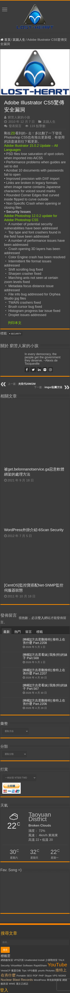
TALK (61, 900)
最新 (6, 572)
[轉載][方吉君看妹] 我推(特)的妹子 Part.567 (45, 627)
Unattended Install (34, 900)
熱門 (17, 572)
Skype (48, 916)
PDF (35, 916)
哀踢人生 (19, 39)
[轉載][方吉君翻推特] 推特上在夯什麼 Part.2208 (44, 582)
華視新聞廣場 (54, 920)
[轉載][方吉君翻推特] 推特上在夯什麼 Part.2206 (44, 643)
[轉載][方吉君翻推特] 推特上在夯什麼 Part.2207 (44, 612)
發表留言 (15, 126)
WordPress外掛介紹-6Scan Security (33, 471)
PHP (41, 916)
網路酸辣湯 (7, 900)
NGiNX (62, 916)
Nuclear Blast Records (17, 920)
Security (16, 334)
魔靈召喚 (16, 911)
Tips (24, 911)
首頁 (5, 39)
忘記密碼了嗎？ (13, 966)
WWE (12, 924)
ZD (13, 133)
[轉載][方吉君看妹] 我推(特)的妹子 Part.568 (45, 597)
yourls (41, 911)
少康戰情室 (51, 900)
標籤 (39, 572)
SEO (29, 916)
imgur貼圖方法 (53, 387)
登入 (41, 559)
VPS (54, 916)
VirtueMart (16, 906)
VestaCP (5, 911)
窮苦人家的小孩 (19, 117)
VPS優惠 (32, 911)
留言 (28, 572)
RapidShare (40, 906)
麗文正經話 (22, 924)
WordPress (40, 920)
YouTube (57, 905)
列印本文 (14, 323)
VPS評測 (19, 900)
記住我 (22, 958)
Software (28, 906)
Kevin (45, 988)
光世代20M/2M (27, 383)
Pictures (50, 911)
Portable (21, 916)
